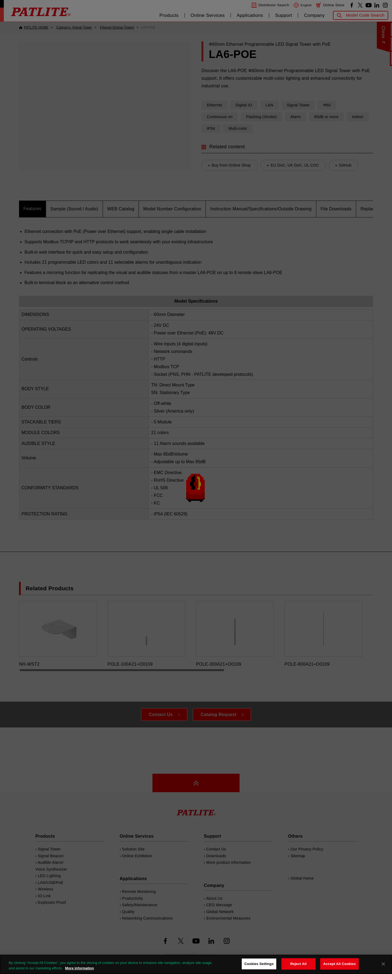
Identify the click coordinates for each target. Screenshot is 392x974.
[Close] (383, 964)
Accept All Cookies (339, 964)
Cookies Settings (259, 964)
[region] (196, 964)
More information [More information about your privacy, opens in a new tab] (79, 968)
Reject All (298, 964)
